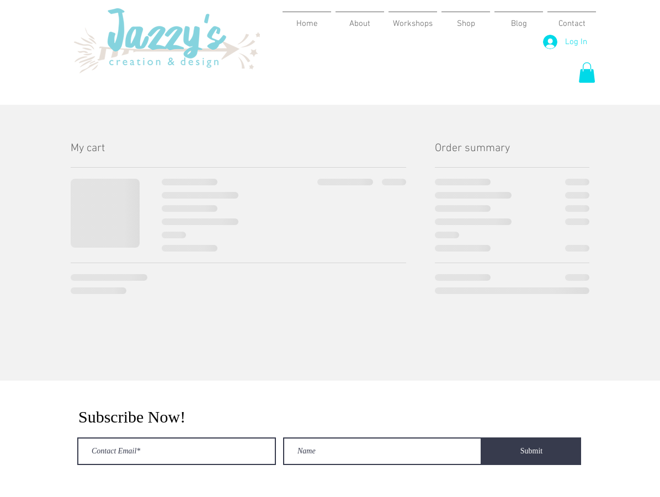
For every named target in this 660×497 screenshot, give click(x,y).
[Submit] (531, 451)
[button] (586, 72)
